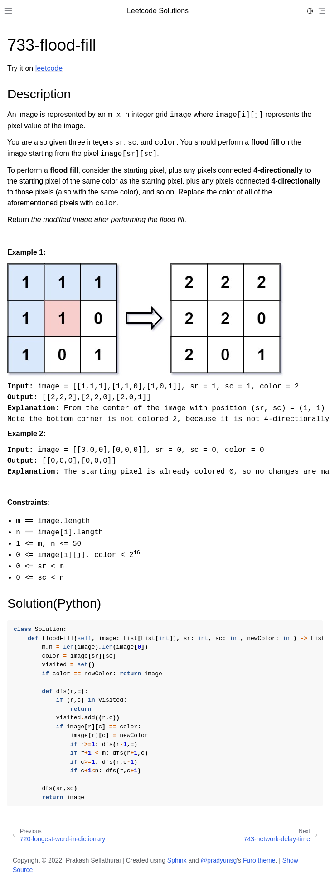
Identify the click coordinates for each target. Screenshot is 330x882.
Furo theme (259, 860)
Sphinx (177, 860)
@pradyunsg (219, 860)
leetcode (49, 68)
